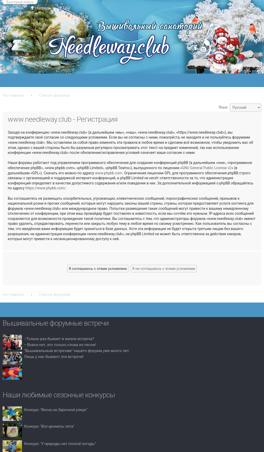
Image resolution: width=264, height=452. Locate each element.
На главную (13, 95)
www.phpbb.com (108, 173)
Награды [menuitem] (41, 8)
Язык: (223, 107)
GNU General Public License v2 (206, 168)
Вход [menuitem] (255, 8)
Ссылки (15, 8)
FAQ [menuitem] (64, 8)
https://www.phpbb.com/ (45, 188)
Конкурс (55, 409)
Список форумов (54, 95)
